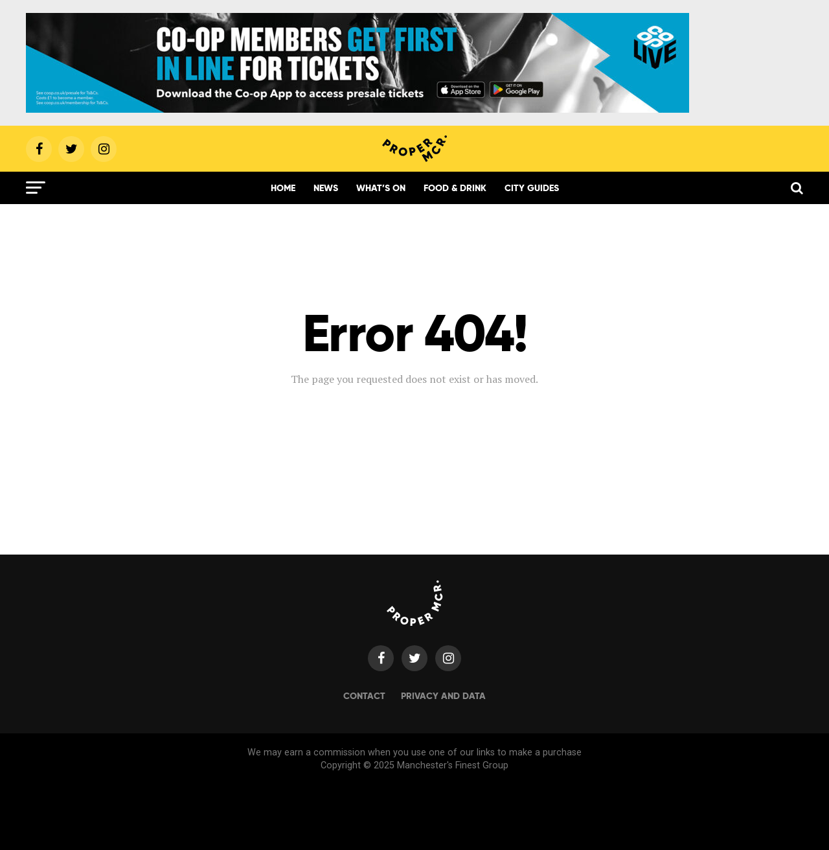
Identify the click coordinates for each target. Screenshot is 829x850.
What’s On (380, 188)
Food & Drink (455, 188)
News (325, 188)
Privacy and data (443, 696)
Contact (364, 696)
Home (283, 188)
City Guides (532, 188)
